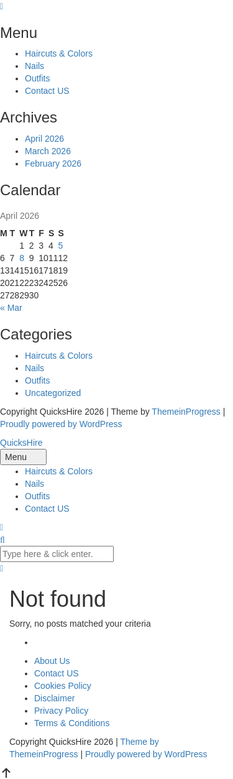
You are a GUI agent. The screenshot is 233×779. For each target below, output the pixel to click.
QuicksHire (21, 443)
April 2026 (44, 139)
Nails (34, 66)
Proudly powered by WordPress (61, 424)
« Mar (11, 308)
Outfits (37, 78)
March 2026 (48, 151)
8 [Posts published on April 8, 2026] (21, 258)
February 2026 (53, 163)
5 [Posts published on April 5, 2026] (60, 246)
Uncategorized (53, 393)
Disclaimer (54, 698)
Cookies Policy (62, 686)
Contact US (47, 91)
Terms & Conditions (71, 723)
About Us (52, 661)
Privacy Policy (61, 711)
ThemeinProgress (186, 412)
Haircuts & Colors (59, 53)
